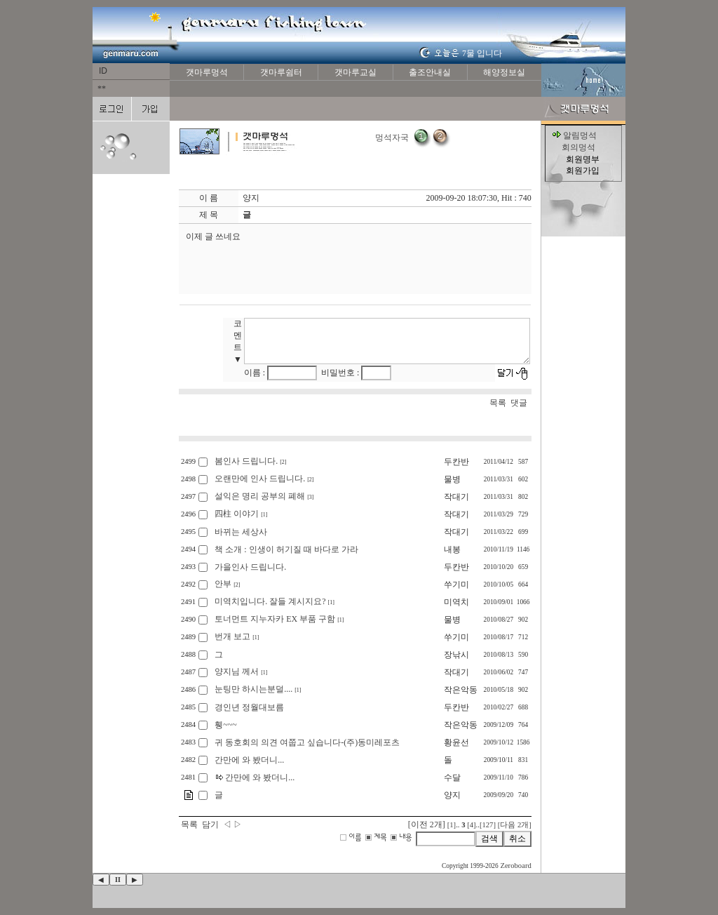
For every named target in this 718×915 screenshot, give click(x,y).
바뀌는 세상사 (241, 532)
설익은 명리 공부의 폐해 (260, 496)
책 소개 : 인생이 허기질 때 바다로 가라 (286, 549)
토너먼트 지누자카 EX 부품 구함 (275, 619)
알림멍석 (580, 135)
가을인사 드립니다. (250, 567)
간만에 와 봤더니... (249, 760)
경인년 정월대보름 (249, 707)
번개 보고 (232, 636)
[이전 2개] (426, 824)
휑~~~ (225, 725)
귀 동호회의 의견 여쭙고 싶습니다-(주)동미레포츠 (307, 742)
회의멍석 (578, 147)
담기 (210, 824)
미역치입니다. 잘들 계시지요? (270, 601)
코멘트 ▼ (238, 341)
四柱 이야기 (237, 514)
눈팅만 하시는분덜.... (253, 689)
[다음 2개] (514, 825)
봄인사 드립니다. (246, 461)
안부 (223, 584)
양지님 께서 (237, 671)
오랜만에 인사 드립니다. (260, 478)
